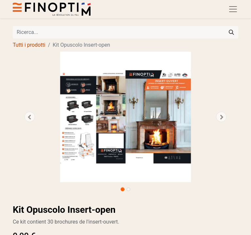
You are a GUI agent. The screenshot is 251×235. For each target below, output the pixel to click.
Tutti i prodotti (29, 45)
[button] (30, 117)
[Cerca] (231, 32)
